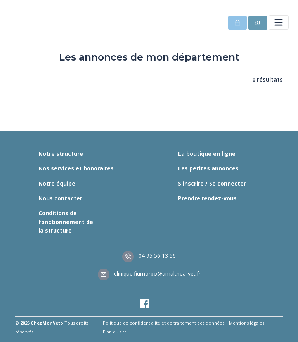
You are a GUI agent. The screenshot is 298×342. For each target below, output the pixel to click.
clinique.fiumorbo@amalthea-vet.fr (149, 273)
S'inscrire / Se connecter (212, 183)
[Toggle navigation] (279, 22)
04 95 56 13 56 (149, 255)
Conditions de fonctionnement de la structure (65, 221)
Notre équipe (56, 183)
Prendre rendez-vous (207, 198)
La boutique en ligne (207, 153)
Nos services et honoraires (76, 168)
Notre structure (60, 153)
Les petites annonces (208, 168)
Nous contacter (60, 198)
